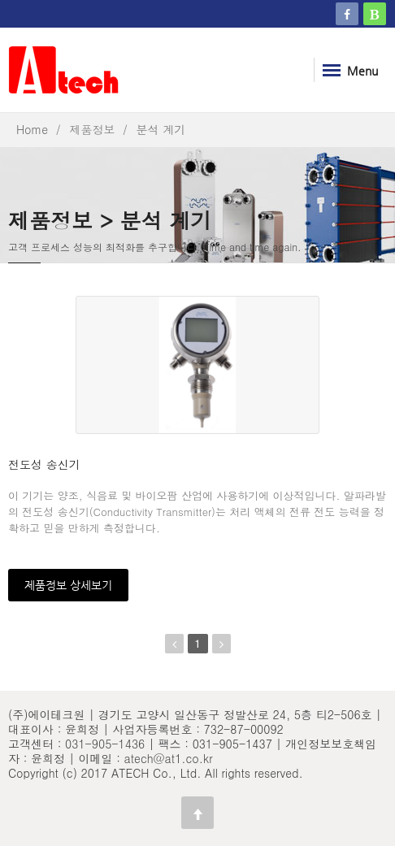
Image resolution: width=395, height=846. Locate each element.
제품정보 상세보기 (68, 585)
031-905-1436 (105, 743)
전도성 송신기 (44, 464)
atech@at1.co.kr (168, 758)
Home (32, 129)
